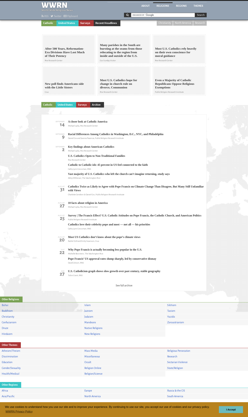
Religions (163, 5)
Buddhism (7, 310)
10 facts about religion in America (88, 202)
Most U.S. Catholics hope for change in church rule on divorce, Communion (118, 83)
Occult (87, 362)
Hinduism (7, 334)
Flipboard (71, 16)
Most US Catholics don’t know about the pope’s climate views (104, 237)
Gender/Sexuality (11, 368)
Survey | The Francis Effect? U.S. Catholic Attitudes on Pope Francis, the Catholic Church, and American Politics (134, 215)
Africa (5, 390)
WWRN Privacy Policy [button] (19, 411)
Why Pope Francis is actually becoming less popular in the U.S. (105, 249)
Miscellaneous (92, 356)
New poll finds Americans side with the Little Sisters (64, 85)
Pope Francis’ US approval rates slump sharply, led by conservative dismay (112, 258)
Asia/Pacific (8, 396)
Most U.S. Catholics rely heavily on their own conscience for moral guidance (175, 52)
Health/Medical (10, 373)
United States (66, 23)
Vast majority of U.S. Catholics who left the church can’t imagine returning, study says (119, 173)
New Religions (92, 334)
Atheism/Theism (11, 350)
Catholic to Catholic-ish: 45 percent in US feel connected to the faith (108, 164)
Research (200, 23)
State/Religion (175, 368)
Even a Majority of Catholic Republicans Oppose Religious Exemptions (174, 83)
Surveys (85, 23)
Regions (181, 5)
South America (175, 396)
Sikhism (171, 305)
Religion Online (92, 368)
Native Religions (93, 328)
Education (7, 362)
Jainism (88, 310)
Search (201, 15)
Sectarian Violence (177, 362)
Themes (198, 5)
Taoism (171, 310)
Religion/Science (93, 373)
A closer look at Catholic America (87, 121)
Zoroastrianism (175, 322)
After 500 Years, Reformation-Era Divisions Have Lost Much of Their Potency (65, 52)
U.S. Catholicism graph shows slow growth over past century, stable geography (114, 271)
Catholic (48, 23)
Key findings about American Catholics (91, 146)
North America (183, 23)
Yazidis (171, 316)
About (145, 5)
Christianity (164, 23)
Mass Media (91, 350)
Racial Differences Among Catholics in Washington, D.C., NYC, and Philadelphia (115, 134)
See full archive (124, 285)
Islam (87, 305)
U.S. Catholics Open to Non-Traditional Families (96, 155)
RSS (45, 16)
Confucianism (9, 322)
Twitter (56, 16)
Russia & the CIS (176, 390)
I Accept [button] (231, 409)
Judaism (88, 316)
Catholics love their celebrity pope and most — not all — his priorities (109, 224)
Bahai (5, 305)
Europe (88, 390)
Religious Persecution (178, 350)
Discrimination (10, 356)
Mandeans (90, 322)
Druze (5, 328)
